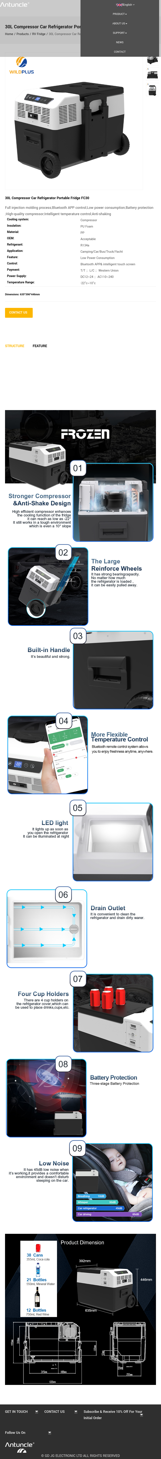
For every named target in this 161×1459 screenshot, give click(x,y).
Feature (40, 346)
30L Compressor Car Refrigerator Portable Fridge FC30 (47, 198)
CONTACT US (19, 312)
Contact (120, 52)
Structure (14, 346)
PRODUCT (120, 14)
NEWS (119, 42)
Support (120, 33)
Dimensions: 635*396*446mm (22, 294)
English (126, 5)
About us (119, 23)
